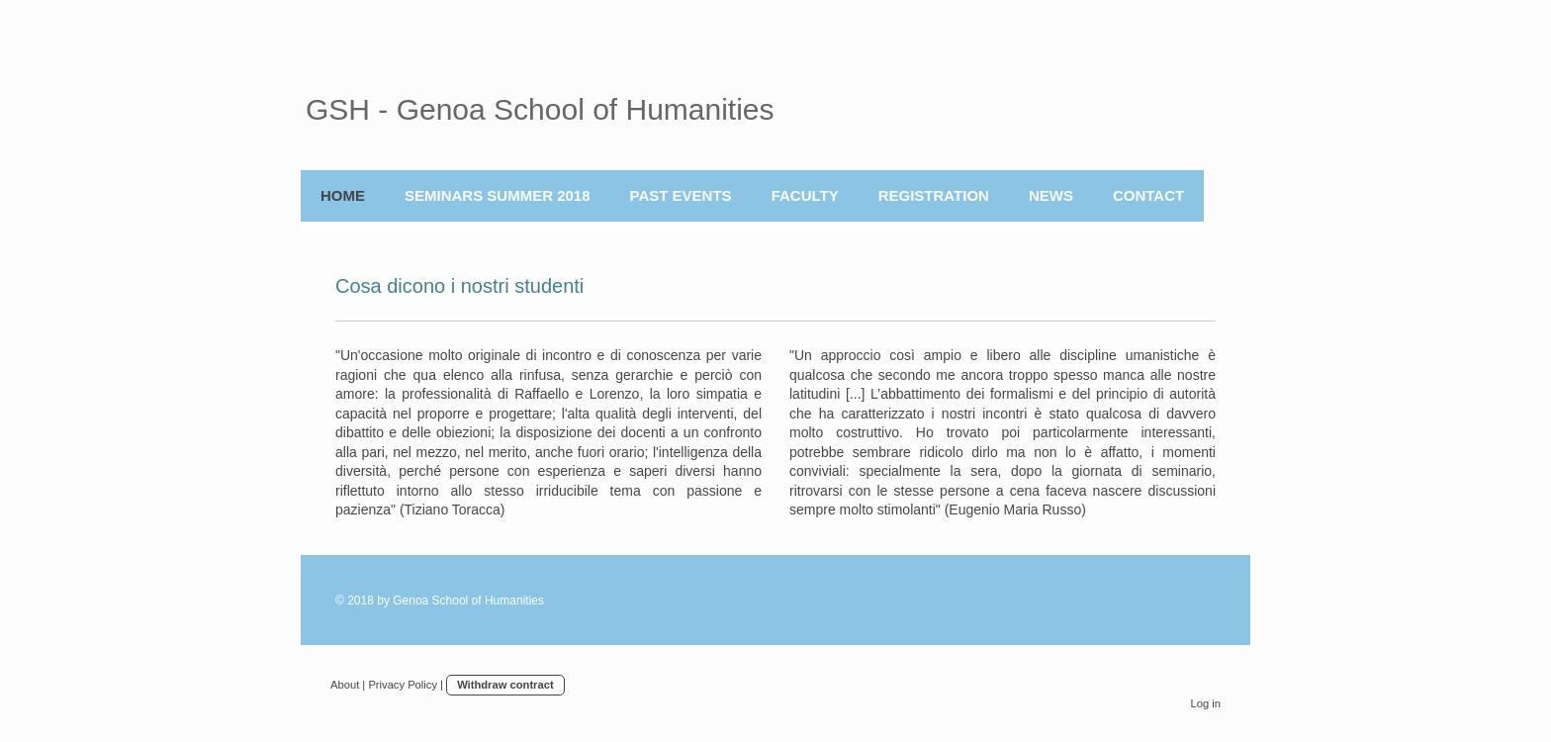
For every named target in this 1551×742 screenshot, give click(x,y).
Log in (1206, 703)
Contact (1148, 195)
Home (342, 195)
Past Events (681, 195)
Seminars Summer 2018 (498, 195)
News (1051, 195)
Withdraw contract (505, 685)
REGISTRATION (933, 195)
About (344, 685)
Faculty (805, 195)
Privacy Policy (402, 685)
